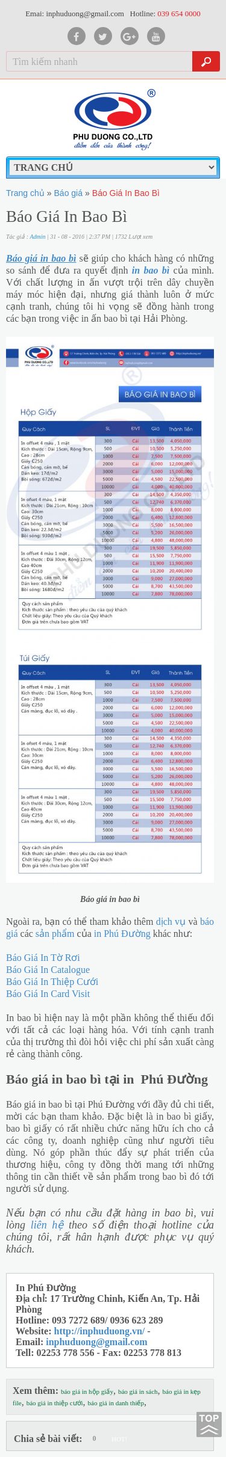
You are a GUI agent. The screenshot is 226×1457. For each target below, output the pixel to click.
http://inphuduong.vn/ (99, 1331)
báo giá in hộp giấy (87, 1391)
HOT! (119, 1439)
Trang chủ (25, 193)
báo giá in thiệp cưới (55, 1402)
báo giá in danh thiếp (116, 1402)
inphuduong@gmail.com (96, 1342)
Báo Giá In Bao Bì (126, 193)
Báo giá (68, 193)
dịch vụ (171, 921)
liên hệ (47, 1225)
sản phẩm (55, 933)
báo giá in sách (138, 1391)
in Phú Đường (122, 933)
